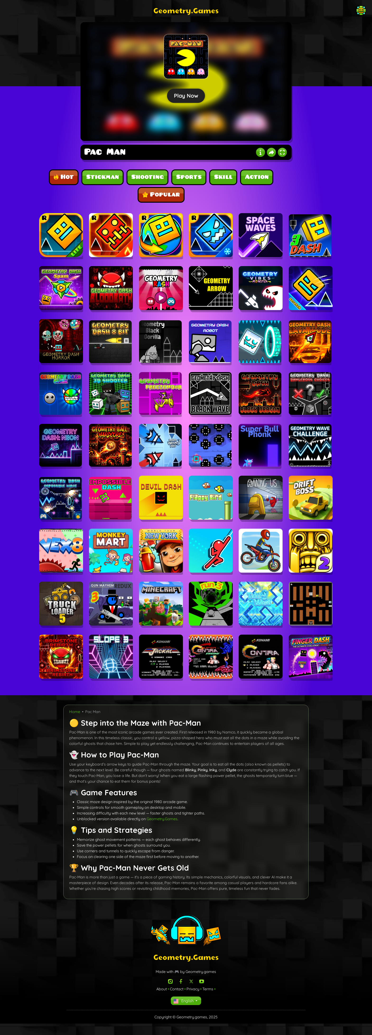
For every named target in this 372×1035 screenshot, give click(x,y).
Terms (207, 989)
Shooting (147, 177)
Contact (176, 989)
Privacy (192, 989)
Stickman (102, 177)
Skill (223, 177)
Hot (64, 177)
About (161, 989)
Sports (189, 177)
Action (257, 177)
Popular (161, 194)
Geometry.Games (162, 818)
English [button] (184, 1001)
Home (74, 711)
